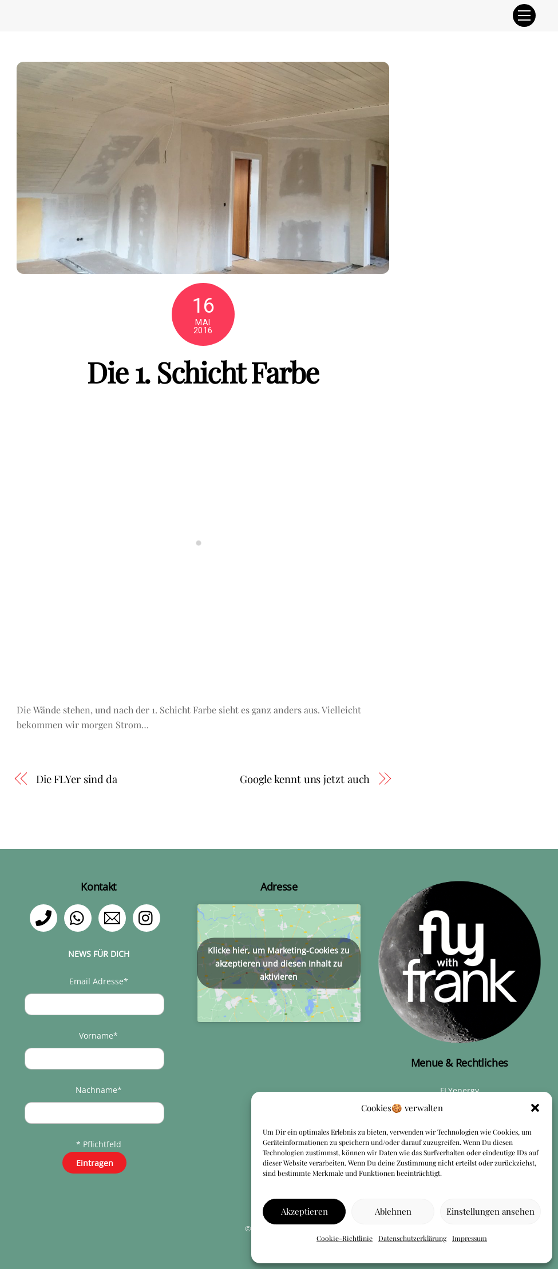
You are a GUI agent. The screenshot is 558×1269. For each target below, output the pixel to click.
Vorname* (98, 1035)
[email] (114, 917)
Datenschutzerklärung (412, 1238)
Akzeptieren (304, 1211)
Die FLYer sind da (76, 779)
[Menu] (524, 15)
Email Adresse (98, 981)
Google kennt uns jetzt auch (305, 779)
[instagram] (148, 917)
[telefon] (45, 917)
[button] (535, 1108)
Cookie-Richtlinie (344, 1238)
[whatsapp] (80, 917)
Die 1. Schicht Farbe (202, 371)
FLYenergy (459, 1090)
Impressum (469, 1238)
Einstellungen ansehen (490, 1211)
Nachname (99, 1089)
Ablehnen (393, 1211)
